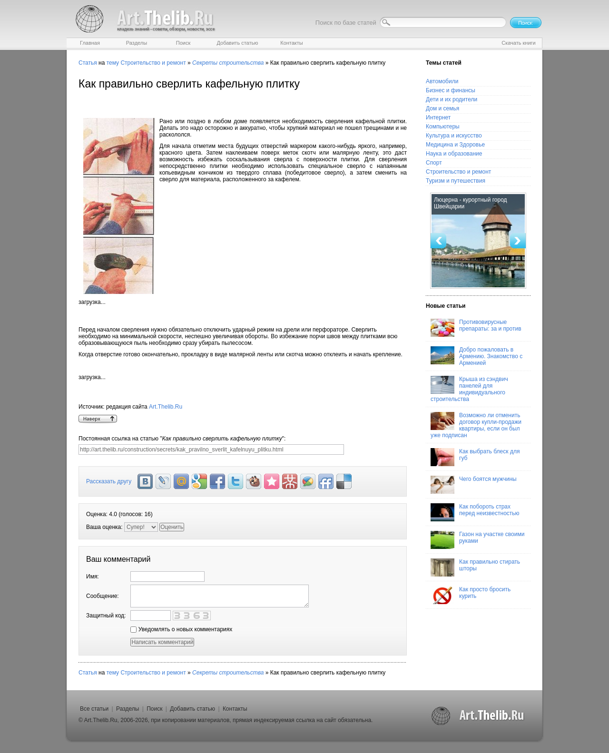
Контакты (235, 708)
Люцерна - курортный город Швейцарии (470, 203)
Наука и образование (454, 153)
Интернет (438, 117)
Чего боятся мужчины (474, 485)
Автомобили (442, 81)
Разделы (127, 708)
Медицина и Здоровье (455, 144)
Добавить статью (192, 708)
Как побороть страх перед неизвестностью (475, 512)
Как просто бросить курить (471, 595)
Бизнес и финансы (450, 90)
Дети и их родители (451, 99)
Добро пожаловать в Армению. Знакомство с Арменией (476, 356)
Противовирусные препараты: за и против (476, 328)
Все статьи (94, 708)
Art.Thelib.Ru (165, 406)
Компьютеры (443, 126)
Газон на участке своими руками (477, 540)
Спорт (434, 162)
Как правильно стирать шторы (475, 567)
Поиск (154, 708)
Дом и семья (442, 108)
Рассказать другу (108, 481)
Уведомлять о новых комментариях (181, 629)
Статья (88, 62)
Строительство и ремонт (153, 62)
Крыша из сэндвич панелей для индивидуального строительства (469, 389)
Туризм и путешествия (455, 180)
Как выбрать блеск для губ (475, 457)
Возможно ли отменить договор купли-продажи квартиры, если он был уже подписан (476, 425)
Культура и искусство (454, 135)
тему (113, 62)
